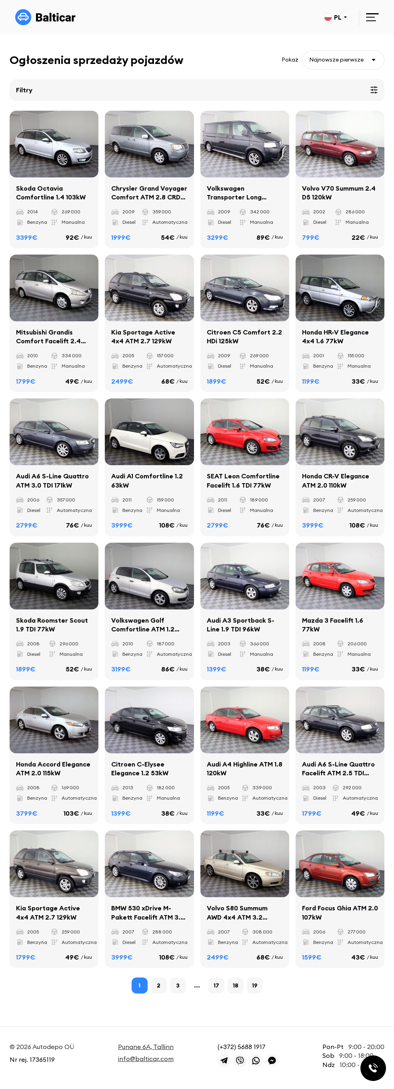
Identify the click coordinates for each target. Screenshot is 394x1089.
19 (255, 985)
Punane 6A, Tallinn (146, 1047)
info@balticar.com (146, 1059)
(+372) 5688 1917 (242, 1047)
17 (216, 985)
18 (235, 985)
